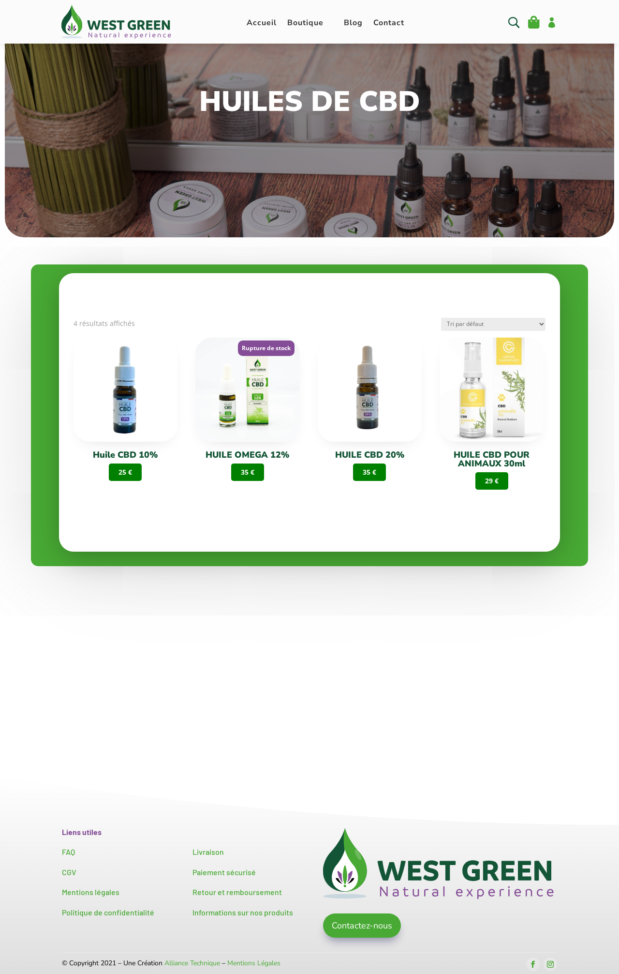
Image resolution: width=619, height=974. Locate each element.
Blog (353, 23)
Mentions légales (90, 892)
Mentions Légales (253, 963)
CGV (69, 872)
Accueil (262, 23)
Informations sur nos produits (242, 912)
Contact (388, 23)
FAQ (68, 851)
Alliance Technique (192, 963)
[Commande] (493, 324)
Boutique (305, 23)
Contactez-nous (362, 925)
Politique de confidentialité (108, 912)
